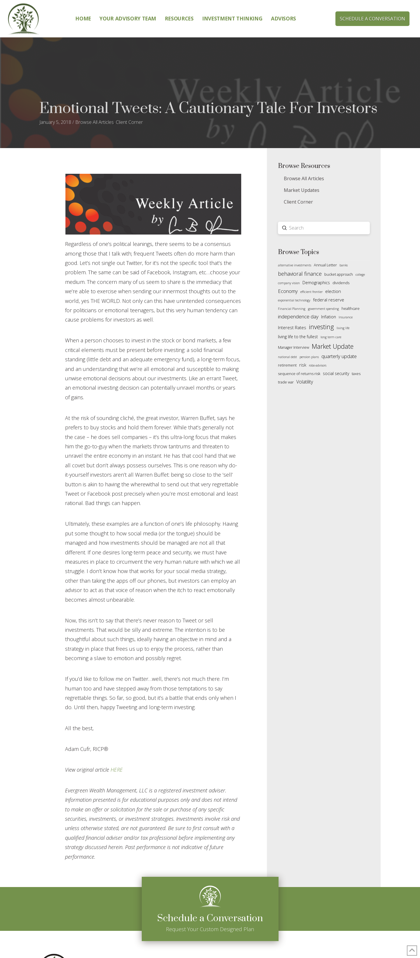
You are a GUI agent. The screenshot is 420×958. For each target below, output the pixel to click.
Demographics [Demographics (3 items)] (316, 282)
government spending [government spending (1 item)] (323, 309)
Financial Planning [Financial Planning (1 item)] (291, 309)
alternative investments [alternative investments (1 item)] (294, 265)
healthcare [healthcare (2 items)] (351, 308)
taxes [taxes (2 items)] (356, 373)
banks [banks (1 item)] (344, 265)
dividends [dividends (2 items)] (340, 282)
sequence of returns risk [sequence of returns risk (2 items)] (299, 373)
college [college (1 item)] (360, 275)
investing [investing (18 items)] (321, 326)
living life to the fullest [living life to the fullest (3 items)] (298, 336)
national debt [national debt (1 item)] (287, 357)
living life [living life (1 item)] (343, 328)
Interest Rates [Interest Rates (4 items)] (292, 327)
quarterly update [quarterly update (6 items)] (339, 356)
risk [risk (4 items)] (302, 365)
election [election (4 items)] (333, 291)
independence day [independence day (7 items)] (298, 316)
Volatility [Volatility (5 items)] (304, 382)
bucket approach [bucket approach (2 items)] (338, 274)
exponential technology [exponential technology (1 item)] (294, 300)
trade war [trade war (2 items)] (286, 382)
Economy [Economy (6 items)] (288, 291)
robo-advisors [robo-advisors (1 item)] (317, 365)
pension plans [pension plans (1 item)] (309, 357)
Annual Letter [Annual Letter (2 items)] (325, 265)
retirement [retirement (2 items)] (287, 365)
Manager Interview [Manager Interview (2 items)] (293, 347)
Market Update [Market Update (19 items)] (333, 346)
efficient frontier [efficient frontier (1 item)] (311, 292)
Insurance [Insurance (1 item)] (346, 317)
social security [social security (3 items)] (336, 373)
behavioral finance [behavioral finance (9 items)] (300, 273)
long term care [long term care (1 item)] (331, 337)
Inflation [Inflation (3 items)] (328, 317)
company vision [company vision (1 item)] (289, 283)
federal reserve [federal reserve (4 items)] (328, 300)
